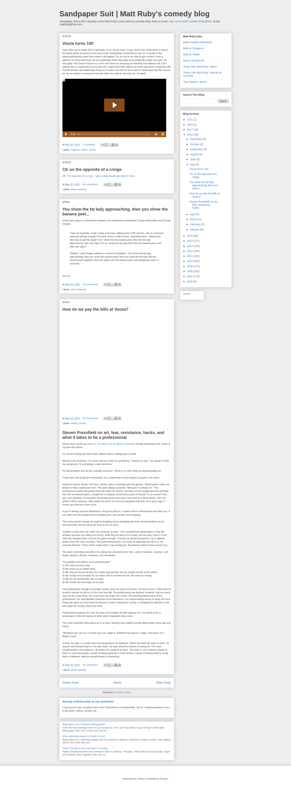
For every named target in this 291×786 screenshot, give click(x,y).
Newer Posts (70, 682)
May (193, 164)
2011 (190, 256)
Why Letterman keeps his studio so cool (83, 736)
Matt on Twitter (191, 54)
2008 (190, 271)
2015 (190, 235)
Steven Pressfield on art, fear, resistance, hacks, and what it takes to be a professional (113, 435)
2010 (190, 261)
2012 (190, 251)
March (194, 219)
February (195, 224)
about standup (78, 189)
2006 (190, 281)
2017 (190, 129)
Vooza (92, 149)
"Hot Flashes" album (195, 81)
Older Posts (163, 682)
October (195, 144)
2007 (190, 276)
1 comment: (89, 144)
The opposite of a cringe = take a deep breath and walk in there (101, 176)
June (193, 159)
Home (117, 682)
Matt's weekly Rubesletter (197, 42)
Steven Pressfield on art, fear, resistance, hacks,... (203, 204)
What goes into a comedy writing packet (83, 724)
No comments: (91, 184)
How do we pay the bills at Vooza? (95, 309)
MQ (68, 276)
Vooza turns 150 (77, 43)
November (196, 139)
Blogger (164, 778)
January (195, 229)
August (194, 154)
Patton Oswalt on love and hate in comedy (85, 748)
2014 (190, 240)
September (196, 149)
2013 (190, 246)
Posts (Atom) (124, 692)
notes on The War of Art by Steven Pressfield (111, 443)
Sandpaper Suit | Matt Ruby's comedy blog (134, 14)
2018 (190, 124)
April (193, 214)
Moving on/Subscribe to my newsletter (88, 701)
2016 (190, 134)
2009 (190, 266)
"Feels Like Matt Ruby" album (200, 66)
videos (84, 149)
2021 (190, 119)
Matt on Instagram (193, 48)
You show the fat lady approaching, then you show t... (203, 185)
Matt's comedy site (194, 60)
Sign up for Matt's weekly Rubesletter (190, 21)
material (75, 149)
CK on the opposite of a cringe (92, 169)
